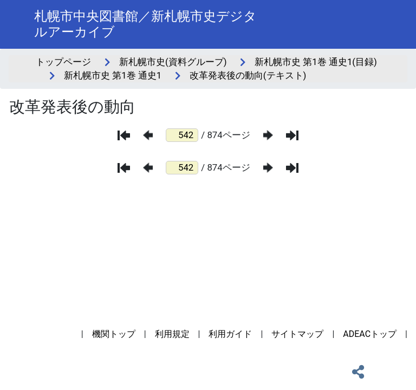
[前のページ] (148, 135)
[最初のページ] (124, 135)
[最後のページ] (292, 135)
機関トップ (113, 334)
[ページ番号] (182, 135)
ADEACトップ (369, 334)
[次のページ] (268, 135)
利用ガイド (230, 334)
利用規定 (172, 334)
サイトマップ (297, 334)
